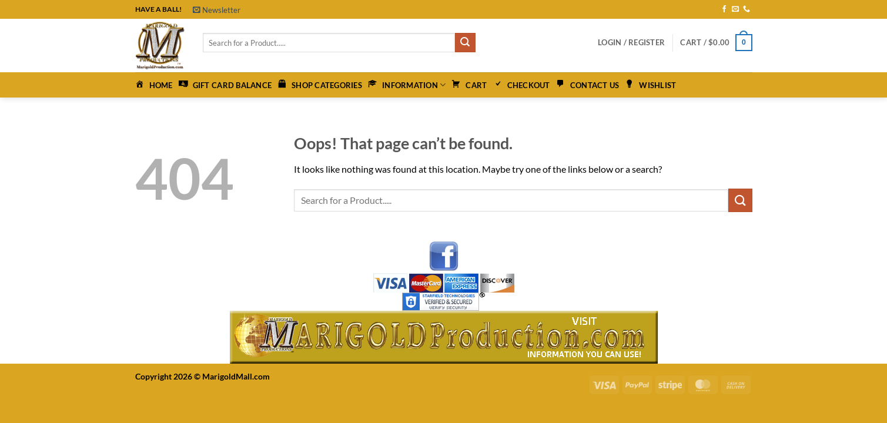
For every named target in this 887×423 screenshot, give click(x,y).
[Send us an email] (735, 9)
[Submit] (465, 43)
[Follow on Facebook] (724, 9)
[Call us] (746, 9)
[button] (216, 10)
